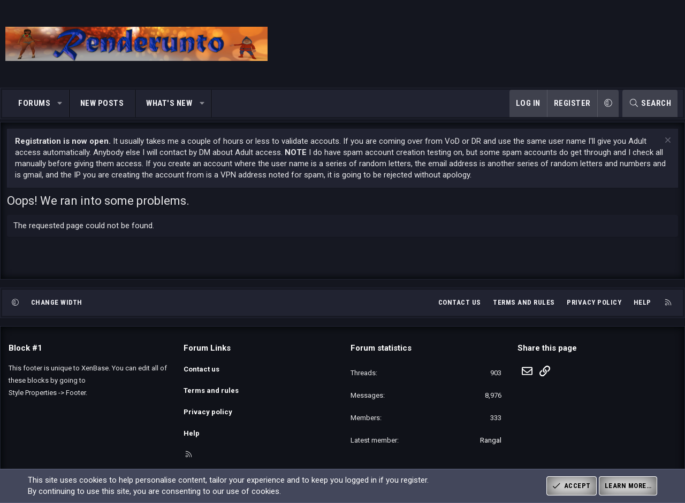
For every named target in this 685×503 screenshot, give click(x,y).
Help (642, 309)
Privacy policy (594, 309)
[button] (60, 103)
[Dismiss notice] (664, 148)
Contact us (459, 309)
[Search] (650, 103)
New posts (102, 103)
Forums (34, 103)
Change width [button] (56, 309)
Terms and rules (524, 309)
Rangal (490, 447)
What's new (169, 103)
